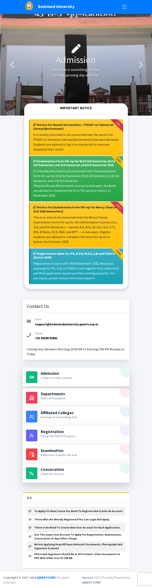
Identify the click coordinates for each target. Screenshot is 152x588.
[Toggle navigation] (124, 7)
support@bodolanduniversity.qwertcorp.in (66, 324)
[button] (11, 65)
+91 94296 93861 (46, 338)
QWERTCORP (46, 577)
